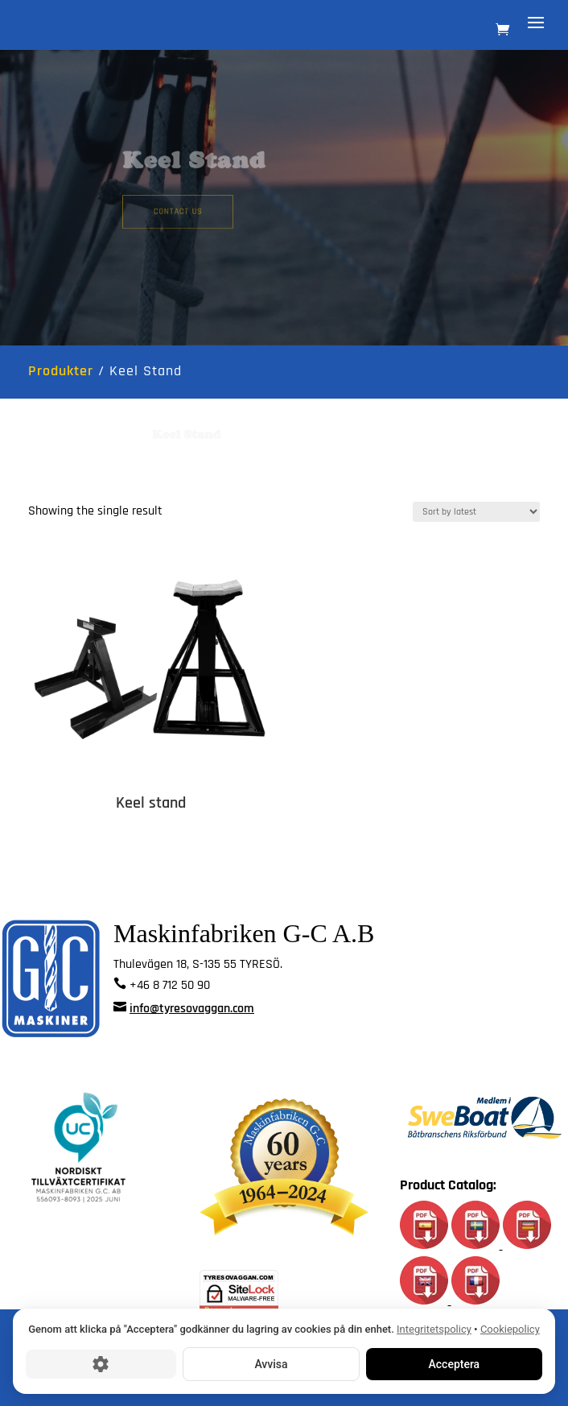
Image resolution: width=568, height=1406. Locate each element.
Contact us (191, 209)
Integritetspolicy (434, 1329)
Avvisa (270, 1363)
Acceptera (454, 1363)
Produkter (60, 371)
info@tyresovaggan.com (192, 1008)
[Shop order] (476, 512)
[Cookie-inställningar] (101, 1363)
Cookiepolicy (510, 1329)
